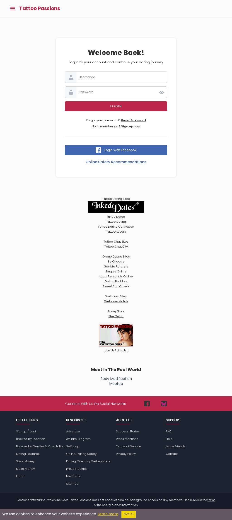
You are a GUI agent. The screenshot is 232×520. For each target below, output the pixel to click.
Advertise (73, 431)
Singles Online (116, 271)
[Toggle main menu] (12, 8)
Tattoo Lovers (116, 231)
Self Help (72, 446)
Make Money (25, 469)
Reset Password (133, 120)
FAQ (169, 431)
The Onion (116, 316)
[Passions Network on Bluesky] (164, 403)
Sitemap (72, 484)
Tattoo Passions (39, 8)
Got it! (128, 514)
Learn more (108, 514)
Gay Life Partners (116, 266)
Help (169, 439)
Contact (172, 454)
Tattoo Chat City (116, 246)
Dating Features (28, 454)
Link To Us (73, 476)
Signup (21, 431)
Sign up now (130, 126)
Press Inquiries (76, 469)
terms (211, 500)
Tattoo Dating (116, 221)
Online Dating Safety (81, 454)
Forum (20, 476)
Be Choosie (116, 261)
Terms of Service (128, 446)
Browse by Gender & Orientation (40, 446)
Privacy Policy (126, 454)
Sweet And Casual (116, 286)
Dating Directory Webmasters (88, 461)
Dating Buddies (116, 281)
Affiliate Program (78, 439)
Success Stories (128, 431)
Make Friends (175, 446)
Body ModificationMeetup (116, 381)
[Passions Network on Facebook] (147, 403)
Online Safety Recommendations (116, 162)
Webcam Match (116, 301)
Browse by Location (30, 439)
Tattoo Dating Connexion (116, 226)
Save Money (25, 461)
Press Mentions (127, 439)
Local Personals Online (116, 276)
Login (34, 431)
